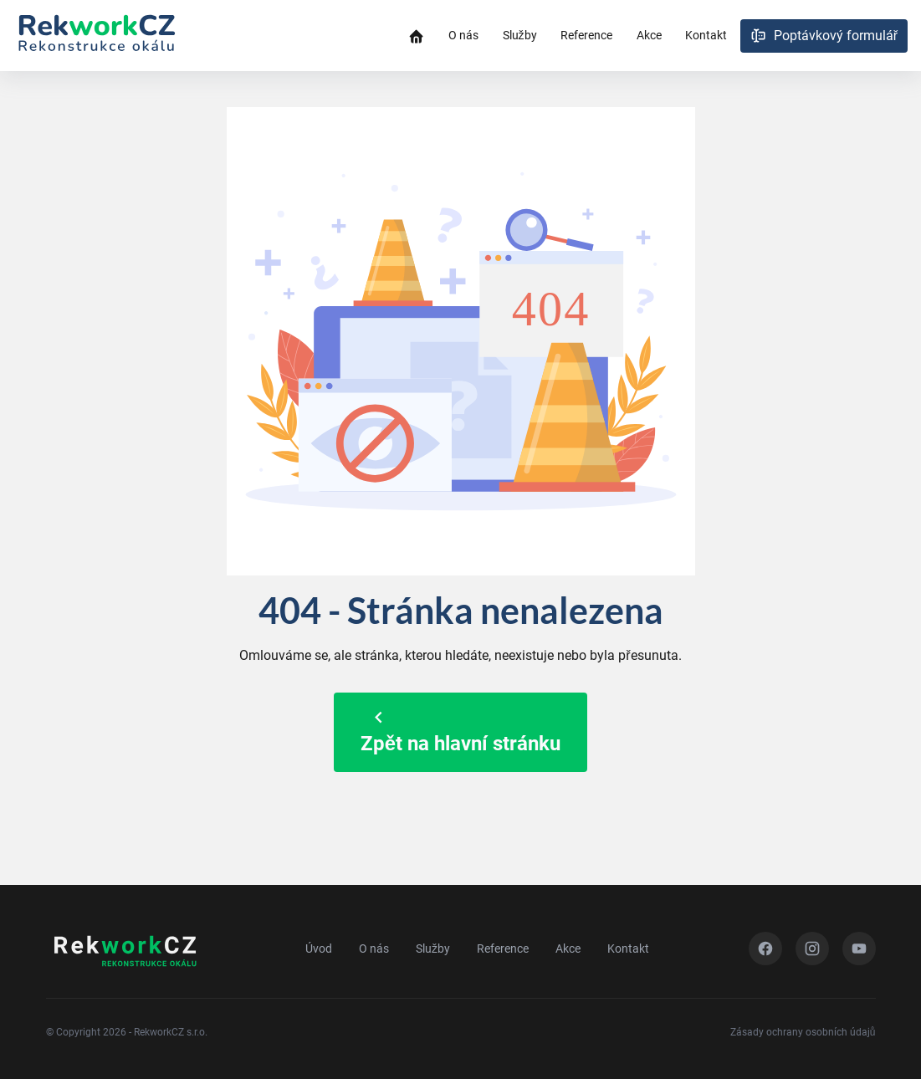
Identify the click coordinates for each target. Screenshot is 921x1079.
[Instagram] (812, 948)
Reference (586, 35)
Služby (520, 35)
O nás (463, 35)
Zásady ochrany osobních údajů (803, 1032)
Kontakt (706, 35)
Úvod (318, 948)
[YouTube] (859, 948)
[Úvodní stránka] (416, 35)
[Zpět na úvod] (96, 36)
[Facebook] (765, 948)
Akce (649, 35)
